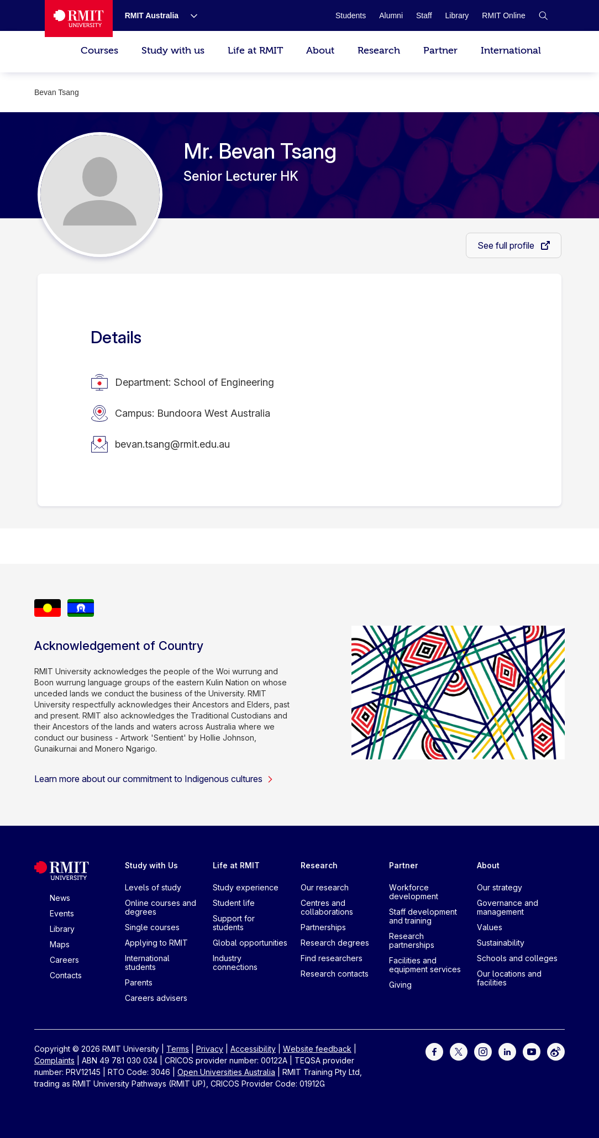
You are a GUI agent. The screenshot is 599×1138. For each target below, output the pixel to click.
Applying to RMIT (156, 942)
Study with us (172, 50)
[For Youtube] (531, 1051)
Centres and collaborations (327, 907)
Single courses (152, 927)
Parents (139, 982)
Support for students (234, 923)
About (320, 50)
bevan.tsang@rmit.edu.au (172, 444)
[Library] (457, 15)
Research (379, 50)
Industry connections (235, 962)
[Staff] (424, 15)
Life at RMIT (255, 50)
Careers (64, 959)
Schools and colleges (517, 958)
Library (62, 929)
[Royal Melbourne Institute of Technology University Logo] (78, 18)
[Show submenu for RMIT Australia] (189, 15)
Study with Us (151, 865)
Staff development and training (423, 916)
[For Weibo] (556, 1051)
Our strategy (499, 887)
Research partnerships (411, 940)
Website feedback (317, 1048)
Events (62, 913)
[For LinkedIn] (507, 1051)
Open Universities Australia (226, 1072)
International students (147, 962)
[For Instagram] (483, 1051)
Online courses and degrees (160, 907)
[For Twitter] (458, 1051)
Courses (99, 50)
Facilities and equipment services (425, 965)
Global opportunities (250, 942)
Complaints (54, 1060)
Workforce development (413, 892)
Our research (325, 887)
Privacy (209, 1048)
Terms (177, 1048)
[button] (543, 15)
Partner (440, 50)
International (511, 50)
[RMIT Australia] (152, 15)
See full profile (507, 245)
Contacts (66, 975)
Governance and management (507, 907)
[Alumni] (391, 15)
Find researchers (331, 958)
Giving (400, 984)
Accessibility (253, 1048)
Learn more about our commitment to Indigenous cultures (154, 778)
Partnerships (323, 927)
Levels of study (153, 887)
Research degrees (335, 942)
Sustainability (500, 942)
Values (489, 927)
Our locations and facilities (509, 978)
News (60, 898)
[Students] (350, 15)
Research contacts (335, 973)
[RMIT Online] (503, 15)
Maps (60, 944)
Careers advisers (156, 998)
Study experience (246, 887)
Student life (234, 903)
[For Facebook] (434, 1051)
